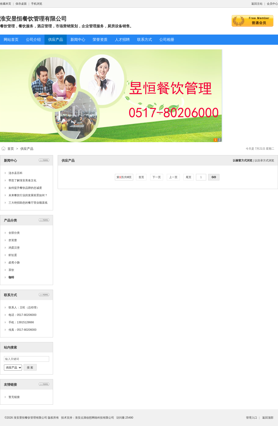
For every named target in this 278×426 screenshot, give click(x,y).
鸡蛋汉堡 (14, 247)
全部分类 (14, 232)
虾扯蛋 (13, 255)
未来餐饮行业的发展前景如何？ (28, 195)
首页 (10, 149)
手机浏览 (36, 3)
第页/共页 (124, 177)
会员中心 (272, 3)
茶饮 (11, 270)
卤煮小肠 (14, 262)
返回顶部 (267, 417)
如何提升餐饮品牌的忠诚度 (25, 187)
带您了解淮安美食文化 (22, 180)
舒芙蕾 (13, 240)
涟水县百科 (15, 173)
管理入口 (251, 417)
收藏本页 (5, 3)
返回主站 (256, 3)
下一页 (157, 177)
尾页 (188, 177)
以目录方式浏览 (264, 160)
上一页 (173, 177)
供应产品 (26, 149)
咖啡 (11, 277)
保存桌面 (21, 3)
